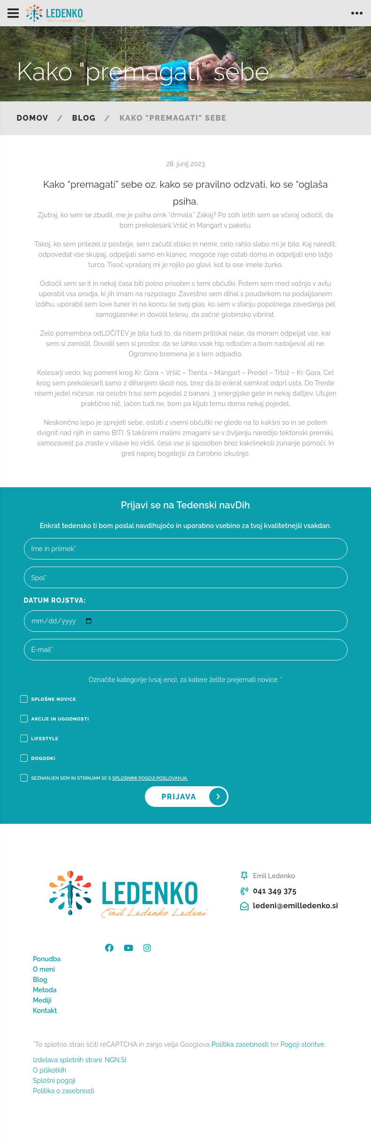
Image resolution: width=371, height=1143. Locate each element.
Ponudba (47, 959)
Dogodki (38, 758)
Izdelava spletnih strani (67, 1060)
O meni (44, 969)
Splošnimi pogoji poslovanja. (150, 778)
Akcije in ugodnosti (54, 719)
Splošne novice (48, 699)
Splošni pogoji (54, 1080)
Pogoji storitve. (303, 1044)
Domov (33, 118)
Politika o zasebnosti (63, 1091)
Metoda (45, 990)
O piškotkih (49, 1070)
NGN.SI (115, 1060)
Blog (84, 118)
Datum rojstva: (55, 600)
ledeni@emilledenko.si (295, 905)
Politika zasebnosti (240, 1044)
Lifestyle (39, 739)
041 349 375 (274, 890)
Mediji (42, 1000)
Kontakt (45, 1010)
